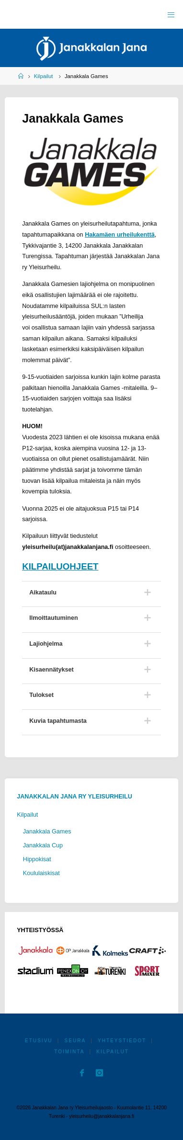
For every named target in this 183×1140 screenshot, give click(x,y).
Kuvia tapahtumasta (58, 721)
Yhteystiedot (122, 1040)
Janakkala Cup (43, 845)
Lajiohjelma (45, 643)
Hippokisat (37, 859)
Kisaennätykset (51, 669)
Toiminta (69, 1051)
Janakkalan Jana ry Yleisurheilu (74, 796)
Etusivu (39, 1040)
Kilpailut (43, 76)
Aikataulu (43, 592)
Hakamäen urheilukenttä (120, 234)
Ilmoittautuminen (53, 618)
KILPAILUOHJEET (60, 566)
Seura (75, 1040)
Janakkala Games (47, 831)
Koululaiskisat (41, 873)
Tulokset (41, 695)
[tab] (91, 592)
